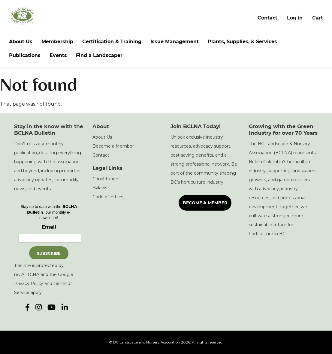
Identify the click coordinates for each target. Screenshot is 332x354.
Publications (25, 55)
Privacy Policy (28, 283)
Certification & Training (111, 41)
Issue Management (174, 41)
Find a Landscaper (99, 55)
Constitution (105, 179)
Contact (267, 18)
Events (58, 55)
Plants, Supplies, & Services (242, 41)
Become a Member (113, 146)
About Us (20, 41)
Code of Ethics (107, 197)
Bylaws (99, 187)
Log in (295, 18)
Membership (57, 41)
